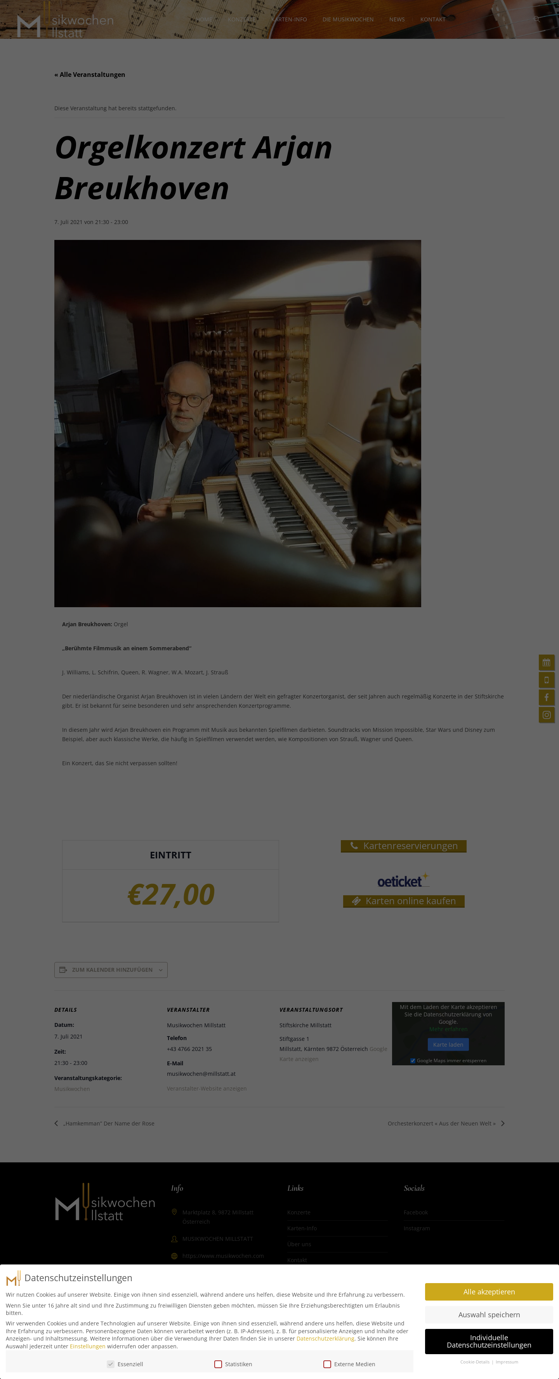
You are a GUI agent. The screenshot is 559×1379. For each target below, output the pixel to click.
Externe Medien (349, 1361)
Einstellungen (88, 1344)
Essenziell (125, 1361)
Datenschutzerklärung (325, 1336)
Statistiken (233, 1361)
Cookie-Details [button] (475, 1359)
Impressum (507, 1359)
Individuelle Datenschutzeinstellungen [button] (489, 1339)
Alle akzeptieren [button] (489, 1289)
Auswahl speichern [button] (489, 1312)
